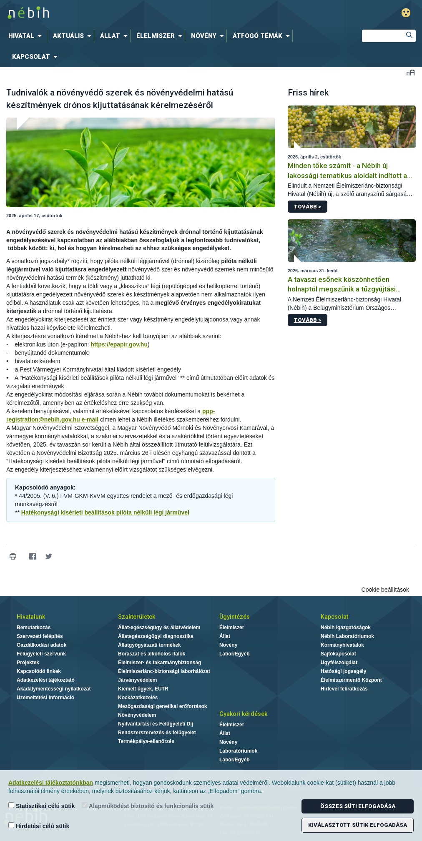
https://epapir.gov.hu (119, 344)
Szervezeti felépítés (40, 636)
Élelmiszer (231, 627)
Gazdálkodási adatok (41, 645)
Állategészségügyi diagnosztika (155, 636)
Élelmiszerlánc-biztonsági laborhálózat (164, 671)
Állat (224, 636)
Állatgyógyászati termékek (149, 645)
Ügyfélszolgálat (339, 662)
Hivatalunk (31, 616)
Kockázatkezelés (138, 697)
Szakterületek (136, 616)
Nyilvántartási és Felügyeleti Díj (155, 724)
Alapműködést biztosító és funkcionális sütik (148, 805)
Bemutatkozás (33, 627)
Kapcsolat (334, 616)
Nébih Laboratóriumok (347, 636)
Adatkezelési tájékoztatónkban (50, 782)
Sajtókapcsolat (338, 654)
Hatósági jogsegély (343, 671)
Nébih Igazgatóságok (346, 627)
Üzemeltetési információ (45, 697)
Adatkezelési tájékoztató (46, 680)
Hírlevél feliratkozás (344, 689)
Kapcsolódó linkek (39, 671)
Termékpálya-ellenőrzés (146, 741)
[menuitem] (26, 36)
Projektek (28, 662)
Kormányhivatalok (342, 645)
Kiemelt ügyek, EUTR (143, 689)
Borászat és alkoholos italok (151, 654)
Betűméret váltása (410, 72)
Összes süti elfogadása (357, 806)
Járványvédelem (137, 680)
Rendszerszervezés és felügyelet (157, 733)
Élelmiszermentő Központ (351, 680)
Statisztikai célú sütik (41, 805)
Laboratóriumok (238, 751)
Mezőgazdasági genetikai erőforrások (162, 706)
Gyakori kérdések (243, 713)
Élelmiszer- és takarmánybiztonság (159, 662)
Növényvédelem (137, 715)
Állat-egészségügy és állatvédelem (159, 627)
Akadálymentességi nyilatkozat (53, 689)
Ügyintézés (234, 616)
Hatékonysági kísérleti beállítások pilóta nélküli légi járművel (105, 512)
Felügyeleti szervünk (41, 654)
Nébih (126, 13)
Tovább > (307, 206)
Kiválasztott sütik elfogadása (357, 825)
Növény (228, 645)
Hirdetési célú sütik (38, 825)
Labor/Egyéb (234, 654)
